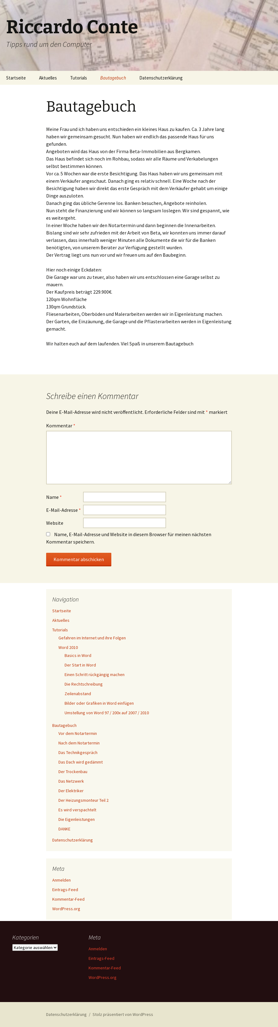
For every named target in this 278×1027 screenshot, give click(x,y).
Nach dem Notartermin (79, 743)
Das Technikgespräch (77, 752)
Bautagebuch (113, 78)
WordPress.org (66, 908)
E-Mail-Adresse (63, 510)
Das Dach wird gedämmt (80, 762)
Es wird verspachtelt (77, 810)
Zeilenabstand (78, 693)
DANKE (64, 829)
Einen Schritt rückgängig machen (95, 674)
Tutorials (78, 78)
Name (54, 497)
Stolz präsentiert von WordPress (123, 1014)
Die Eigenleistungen (76, 819)
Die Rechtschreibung (84, 684)
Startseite (16, 78)
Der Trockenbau (72, 771)
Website (54, 523)
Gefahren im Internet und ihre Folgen (92, 638)
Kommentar (60, 425)
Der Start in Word (80, 665)
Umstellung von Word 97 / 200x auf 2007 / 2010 (107, 712)
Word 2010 (68, 647)
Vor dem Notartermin (77, 733)
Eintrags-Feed (65, 889)
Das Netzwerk (71, 781)
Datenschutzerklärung (161, 78)
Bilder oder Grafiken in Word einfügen (99, 703)
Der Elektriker (71, 790)
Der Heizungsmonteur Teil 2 (83, 800)
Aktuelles (48, 78)
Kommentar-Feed (68, 899)
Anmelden (61, 880)
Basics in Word (78, 655)
